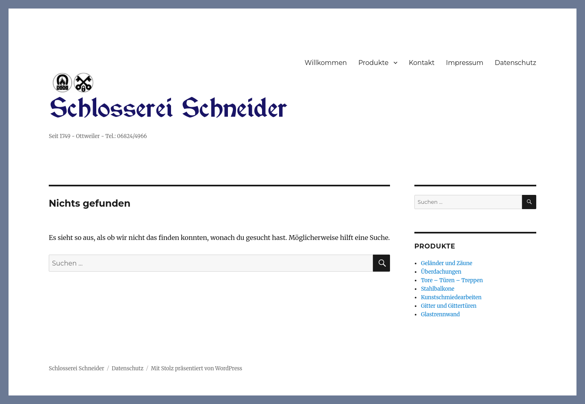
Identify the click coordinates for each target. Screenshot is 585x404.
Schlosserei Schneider (76, 368)
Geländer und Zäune (446, 263)
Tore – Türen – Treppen (452, 280)
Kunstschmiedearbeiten (451, 297)
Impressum (464, 63)
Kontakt (422, 63)
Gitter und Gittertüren (449, 305)
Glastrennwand (440, 314)
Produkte (373, 63)
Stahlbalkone (437, 288)
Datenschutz (515, 63)
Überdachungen (441, 271)
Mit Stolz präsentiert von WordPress (197, 368)
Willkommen (326, 63)
